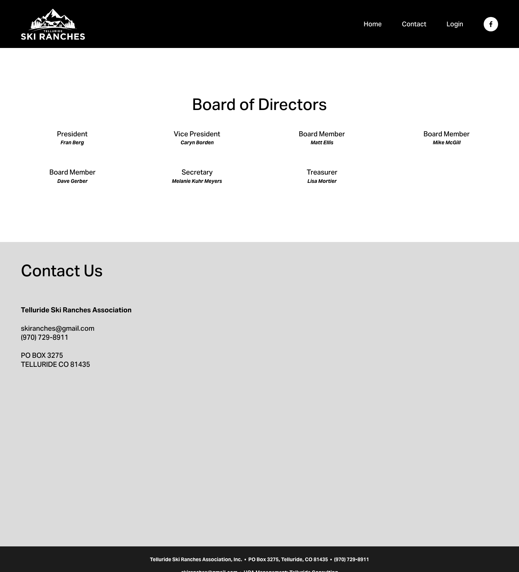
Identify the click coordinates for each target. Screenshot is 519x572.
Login (455, 24)
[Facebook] (491, 24)
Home (373, 24)
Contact (414, 24)
